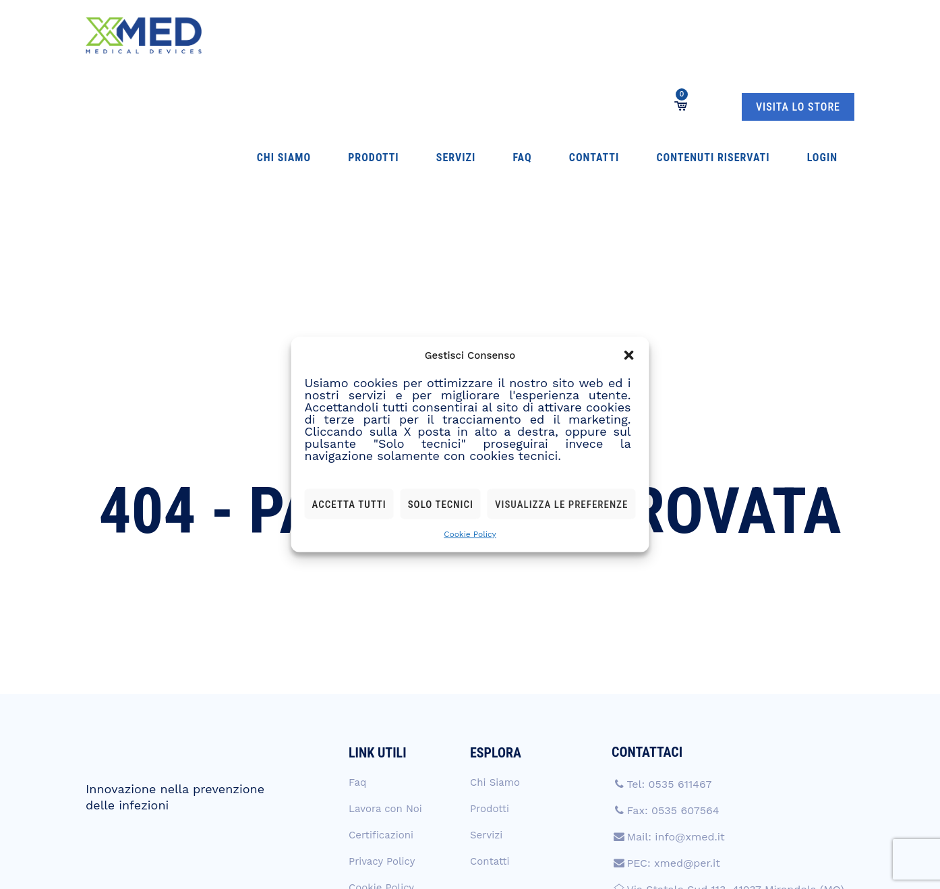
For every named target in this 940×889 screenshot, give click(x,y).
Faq (420, 35)
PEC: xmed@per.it (673, 721)
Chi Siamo (263, 35)
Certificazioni (381, 693)
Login (639, 35)
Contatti (465, 35)
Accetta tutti (349, 504)
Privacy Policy (382, 720)
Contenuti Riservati (557, 35)
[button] (628, 355)
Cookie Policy (470, 534)
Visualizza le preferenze (561, 504)
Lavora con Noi (385, 667)
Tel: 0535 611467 (668, 642)
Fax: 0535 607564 (672, 668)
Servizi (381, 35)
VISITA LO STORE (798, 36)
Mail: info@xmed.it (675, 695)
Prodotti (325, 35)
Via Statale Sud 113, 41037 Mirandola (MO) (735, 747)
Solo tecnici (440, 504)
